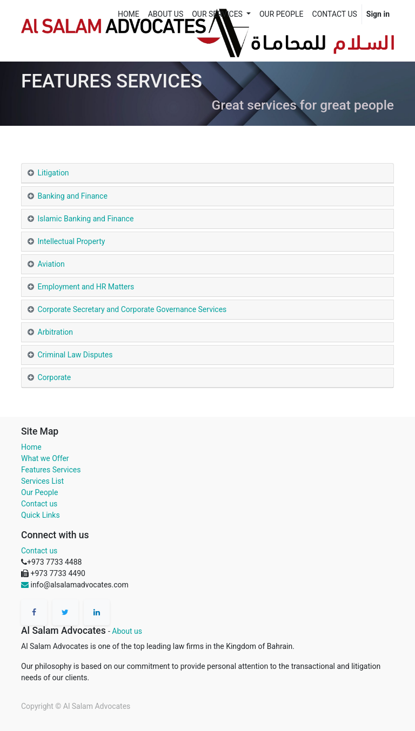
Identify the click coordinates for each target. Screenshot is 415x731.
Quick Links (40, 515)
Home (31, 447)
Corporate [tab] (54, 377)
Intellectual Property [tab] (71, 241)
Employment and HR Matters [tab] (86, 286)
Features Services (51, 469)
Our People (39, 492)
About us (127, 631)
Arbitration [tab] (56, 332)
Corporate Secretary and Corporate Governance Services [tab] (132, 309)
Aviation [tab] (51, 264)
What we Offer (45, 458)
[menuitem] (128, 14)
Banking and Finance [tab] (74, 196)
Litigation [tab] (53, 172)
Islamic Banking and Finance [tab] (86, 218)
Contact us (39, 503)
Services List (42, 481)
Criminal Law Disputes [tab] (75, 354)
